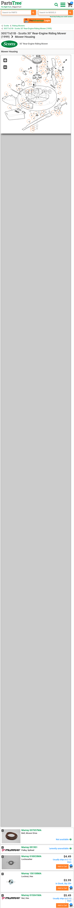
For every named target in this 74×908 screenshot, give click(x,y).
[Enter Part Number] (16, 12)
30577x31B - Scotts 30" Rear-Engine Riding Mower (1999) (28, 28)
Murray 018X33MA (31, 856)
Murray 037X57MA (31, 830)
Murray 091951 (29, 847)
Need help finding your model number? (61, 16)
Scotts (6, 26)
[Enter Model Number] (53, 12)
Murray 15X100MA (31, 873)
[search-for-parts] (33, 12)
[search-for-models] (70, 12)
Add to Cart (62, 866)
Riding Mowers (18, 26)
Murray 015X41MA (31, 895)
